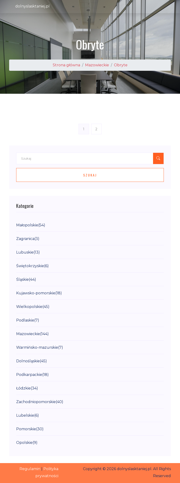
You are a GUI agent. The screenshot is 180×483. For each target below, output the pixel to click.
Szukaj (90, 174)
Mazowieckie (97, 65)
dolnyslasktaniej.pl (32, 6)
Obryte (121, 65)
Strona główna (66, 65)
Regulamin (29, 469)
